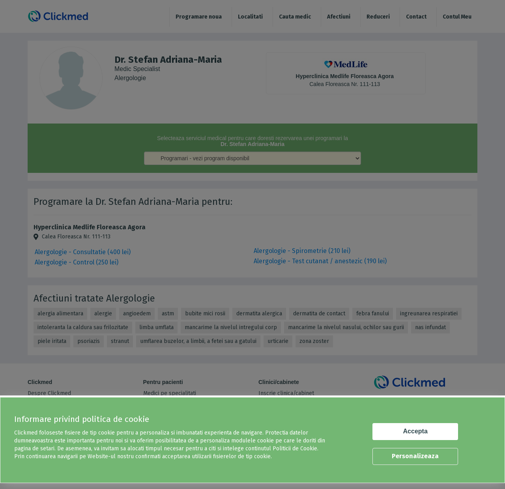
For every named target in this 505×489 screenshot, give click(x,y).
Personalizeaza (415, 456)
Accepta (415, 431)
